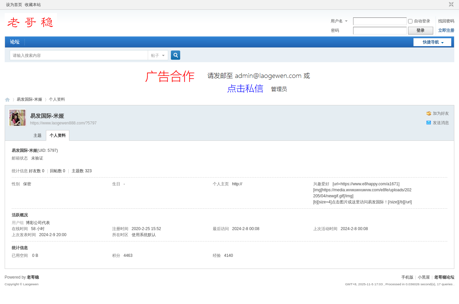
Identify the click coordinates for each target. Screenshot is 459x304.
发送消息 (441, 122)
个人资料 (58, 135)
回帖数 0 (57, 171)
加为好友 (441, 113)
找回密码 (446, 21)
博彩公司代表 (38, 222)
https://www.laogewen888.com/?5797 (63, 123)
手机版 (407, 277)
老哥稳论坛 (7, 99)
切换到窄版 (450, 5)
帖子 (155, 55)
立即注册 (446, 30)
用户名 (337, 21)
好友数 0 (36, 171)
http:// (237, 184)
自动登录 (419, 21)
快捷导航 (431, 42)
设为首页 (14, 4)
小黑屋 (424, 277)
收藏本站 (33, 4)
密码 (335, 30)
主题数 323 (81, 171)
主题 (38, 135)
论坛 (14, 41)
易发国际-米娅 (29, 99)
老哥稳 (33, 277)
